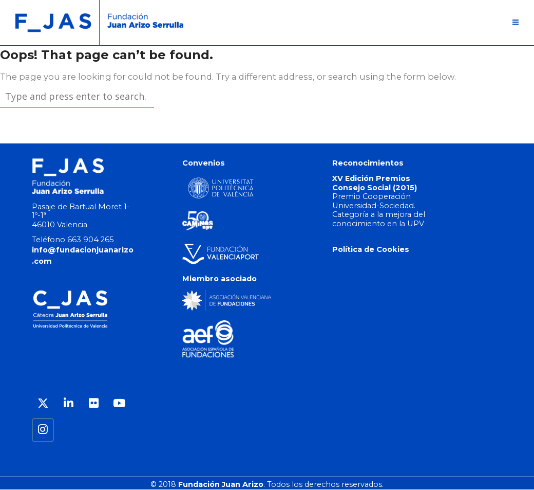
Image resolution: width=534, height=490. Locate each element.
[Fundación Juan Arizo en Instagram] (43, 430)
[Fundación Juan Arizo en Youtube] (119, 403)
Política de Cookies (370, 249)
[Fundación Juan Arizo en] (69, 429)
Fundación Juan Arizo (220, 484)
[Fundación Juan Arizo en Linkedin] (69, 403)
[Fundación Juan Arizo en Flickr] (94, 403)
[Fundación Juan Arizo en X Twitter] (43, 403)
